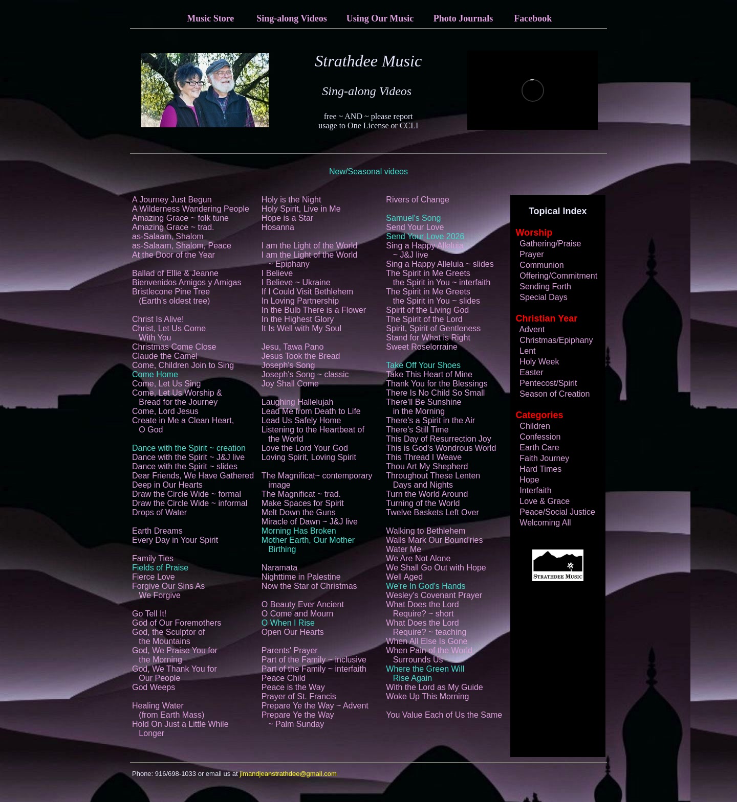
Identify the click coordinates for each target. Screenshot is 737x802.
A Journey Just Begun (172, 199)
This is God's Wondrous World (441, 448)
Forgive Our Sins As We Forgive (168, 591)
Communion (537, 265)
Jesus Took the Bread (301, 356)
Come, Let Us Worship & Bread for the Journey (177, 397)
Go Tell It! (149, 613)
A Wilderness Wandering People (190, 208)
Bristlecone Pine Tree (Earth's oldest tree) (171, 296)
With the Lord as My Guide (434, 687)
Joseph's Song (288, 365)
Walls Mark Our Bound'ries (434, 540)
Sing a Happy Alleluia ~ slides (439, 264)
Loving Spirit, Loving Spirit (309, 457)
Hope (525, 479)
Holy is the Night (291, 199)
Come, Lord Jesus (165, 411)
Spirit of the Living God (427, 310)
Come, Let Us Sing (166, 383)
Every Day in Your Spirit (175, 540)
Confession (536, 436)
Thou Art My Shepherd (427, 466)
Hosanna (278, 227)
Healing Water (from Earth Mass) (168, 710)
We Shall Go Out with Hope (436, 567)
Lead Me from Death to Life (311, 411)
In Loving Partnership (300, 300)
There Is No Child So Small (435, 392)
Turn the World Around (427, 494)
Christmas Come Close (174, 346)
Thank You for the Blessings (436, 383)
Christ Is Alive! (158, 319)
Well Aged (404, 576)
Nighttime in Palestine (301, 576)
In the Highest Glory (298, 319)
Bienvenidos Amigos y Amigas (186, 282)
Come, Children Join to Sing (183, 365)
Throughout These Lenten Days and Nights (433, 480)
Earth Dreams (157, 530)
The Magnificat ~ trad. (301, 494)
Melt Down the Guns (299, 512)
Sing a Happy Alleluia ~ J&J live (424, 250)
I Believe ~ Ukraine (296, 282)
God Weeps (153, 687)
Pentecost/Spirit (544, 383)
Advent (528, 329)
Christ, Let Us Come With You (169, 333)
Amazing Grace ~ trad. (173, 227)
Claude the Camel (165, 356)
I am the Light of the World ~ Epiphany (309, 259)
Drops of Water (159, 512)
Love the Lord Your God (305, 448)
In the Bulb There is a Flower (314, 310)
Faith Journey (540, 458)
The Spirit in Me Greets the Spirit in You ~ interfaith (438, 278)
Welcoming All (541, 522)
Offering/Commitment (554, 275)
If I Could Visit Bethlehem (307, 291)
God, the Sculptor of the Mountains (168, 637)
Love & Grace (540, 501)
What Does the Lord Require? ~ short (422, 609)
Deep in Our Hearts (167, 484)
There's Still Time (417, 429)
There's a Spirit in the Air (430, 420)
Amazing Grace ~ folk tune (180, 218)
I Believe (277, 273)
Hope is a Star (287, 218)
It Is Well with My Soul (301, 328)
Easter (527, 372)
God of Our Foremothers (176, 622)
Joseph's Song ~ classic (305, 374)
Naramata (279, 567)
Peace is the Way (293, 687)
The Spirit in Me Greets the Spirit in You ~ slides (433, 296)
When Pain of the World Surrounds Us (429, 655)
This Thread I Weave (424, 457)
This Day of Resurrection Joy (438, 438)
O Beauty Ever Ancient (303, 604)
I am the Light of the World (309, 245)
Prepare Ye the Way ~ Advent (315, 705)
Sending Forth (541, 286)
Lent (523, 351)
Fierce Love (153, 576)
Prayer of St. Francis (299, 696)
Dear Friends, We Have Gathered (193, 475)
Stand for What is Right (428, 337)
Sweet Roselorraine (422, 346)
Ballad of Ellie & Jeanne (175, 273)
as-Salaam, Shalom (168, 236)
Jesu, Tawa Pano (293, 346)
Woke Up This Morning (427, 696)
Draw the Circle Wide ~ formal (186, 494)
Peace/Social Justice (553, 512)
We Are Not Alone (418, 558)
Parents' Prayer (290, 650)
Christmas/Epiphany (552, 340)
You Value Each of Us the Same (444, 715)
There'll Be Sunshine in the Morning (423, 407)
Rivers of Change (417, 199)
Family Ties (153, 558)
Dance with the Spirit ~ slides (184, 466)
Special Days (539, 297)
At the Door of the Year (173, 254)
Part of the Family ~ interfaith (314, 668)
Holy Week (535, 361)
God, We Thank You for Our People (174, 673)
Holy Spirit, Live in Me (301, 208)
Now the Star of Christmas (309, 586)
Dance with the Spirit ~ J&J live (188, 457)
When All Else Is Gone (426, 641)
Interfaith (531, 490)
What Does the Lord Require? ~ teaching (426, 627)
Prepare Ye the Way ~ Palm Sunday (298, 719)
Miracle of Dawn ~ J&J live (310, 521)
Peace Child (284, 678)
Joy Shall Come (290, 383)
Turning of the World (423, 503)
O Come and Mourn (298, 613)
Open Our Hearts (293, 632)
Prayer (527, 254)
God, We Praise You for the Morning (175, 655)
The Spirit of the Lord (424, 319)
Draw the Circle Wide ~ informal (189, 503)
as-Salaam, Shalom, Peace (181, 245)
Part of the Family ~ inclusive (314, 659)
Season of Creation (550, 393)
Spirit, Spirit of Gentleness (433, 328)
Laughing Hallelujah (298, 402)
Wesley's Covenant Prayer (434, 595)
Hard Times (536, 469)
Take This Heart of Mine (429, 374)
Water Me (403, 549)
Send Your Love (415, 227)
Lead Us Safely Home (301, 420)
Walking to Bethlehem (425, 530)
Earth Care (535, 447)
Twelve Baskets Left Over (432, 512)
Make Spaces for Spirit (303, 503)
